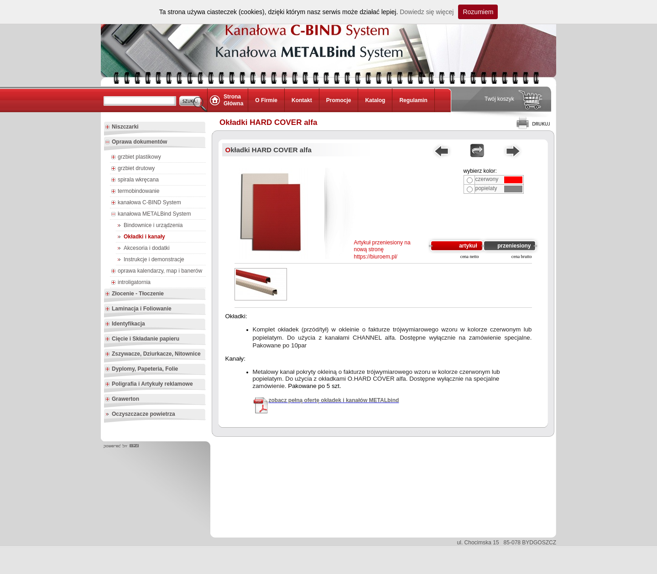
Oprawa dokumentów (136, 142)
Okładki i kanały (144, 236)
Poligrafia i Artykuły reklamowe (149, 384)
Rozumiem (478, 12)
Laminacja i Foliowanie (138, 309)
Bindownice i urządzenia (153, 225)
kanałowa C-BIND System (146, 203)
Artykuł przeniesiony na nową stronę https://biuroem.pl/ (382, 249)
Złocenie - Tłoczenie (134, 294)
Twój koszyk (499, 99)
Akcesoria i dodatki (147, 248)
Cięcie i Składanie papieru (142, 339)
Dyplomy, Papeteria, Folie (141, 369)
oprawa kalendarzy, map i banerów (156, 271)
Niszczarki (122, 127)
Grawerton (122, 399)
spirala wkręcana (135, 180)
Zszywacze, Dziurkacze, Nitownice (153, 354)
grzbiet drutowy (133, 169)
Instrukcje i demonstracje (154, 259)
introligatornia (131, 283)
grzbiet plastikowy (136, 157)
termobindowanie (135, 191)
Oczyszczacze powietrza (143, 414)
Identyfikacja (125, 324)
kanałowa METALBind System (151, 214)
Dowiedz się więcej (427, 12)
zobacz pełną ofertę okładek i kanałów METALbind (334, 400)
